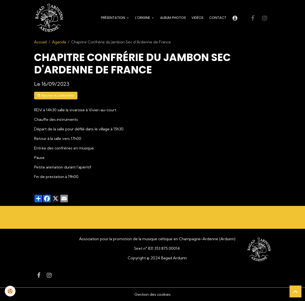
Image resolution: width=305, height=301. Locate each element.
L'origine (143, 17)
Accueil (40, 42)
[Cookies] (10, 291)
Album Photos (173, 17)
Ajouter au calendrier (55, 95)
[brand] (50, 18)
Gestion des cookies (152, 294)
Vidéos (197, 17)
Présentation (113, 17)
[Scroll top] (295, 291)
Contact (217, 17)
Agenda (59, 42)
